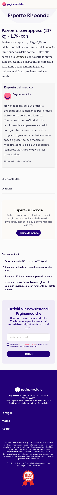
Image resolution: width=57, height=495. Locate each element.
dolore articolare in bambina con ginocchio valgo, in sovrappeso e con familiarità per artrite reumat (30, 286)
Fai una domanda (28, 232)
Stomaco (20, 56)
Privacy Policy (30, 463)
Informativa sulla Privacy (27, 344)
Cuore (48, 47)
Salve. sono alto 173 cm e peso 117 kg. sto (26, 261)
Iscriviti (29, 353)
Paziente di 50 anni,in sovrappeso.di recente (28, 276)
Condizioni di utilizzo (15, 463)
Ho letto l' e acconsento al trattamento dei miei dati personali (29, 345)
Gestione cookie (43, 463)
